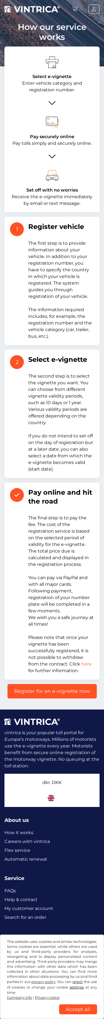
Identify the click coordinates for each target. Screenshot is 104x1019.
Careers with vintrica (27, 841)
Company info (19, 997)
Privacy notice (47, 997)
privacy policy (43, 982)
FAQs (10, 890)
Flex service (17, 850)
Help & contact (20, 899)
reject (77, 982)
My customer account (28, 908)
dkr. (52, 782)
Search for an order (25, 917)
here (86, 664)
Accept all (78, 1009)
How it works (18, 832)
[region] (52, 1015)
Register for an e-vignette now (52, 691)
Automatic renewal (25, 859)
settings (77, 987)
